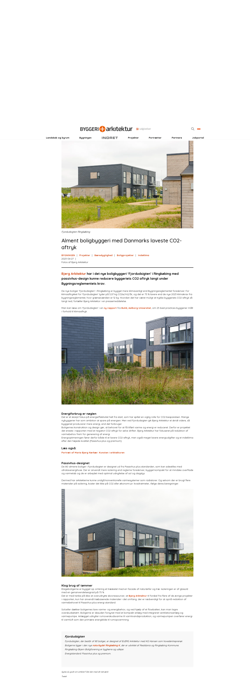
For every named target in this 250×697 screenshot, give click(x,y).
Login (52, 138)
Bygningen (85, 148)
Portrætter (155, 148)
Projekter (133, 148)
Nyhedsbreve (79, 138)
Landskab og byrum (57, 148)
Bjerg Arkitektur (73, 287)
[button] (178, 139)
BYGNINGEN (68, 268)
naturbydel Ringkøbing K (106, 658)
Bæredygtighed (103, 268)
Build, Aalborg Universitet (136, 321)
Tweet (64, 690)
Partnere (177, 148)
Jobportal (198, 148)
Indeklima (143, 268)
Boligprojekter (125, 268)
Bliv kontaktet (191, 138)
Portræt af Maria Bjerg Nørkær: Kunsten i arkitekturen (92, 465)
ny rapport (110, 321)
